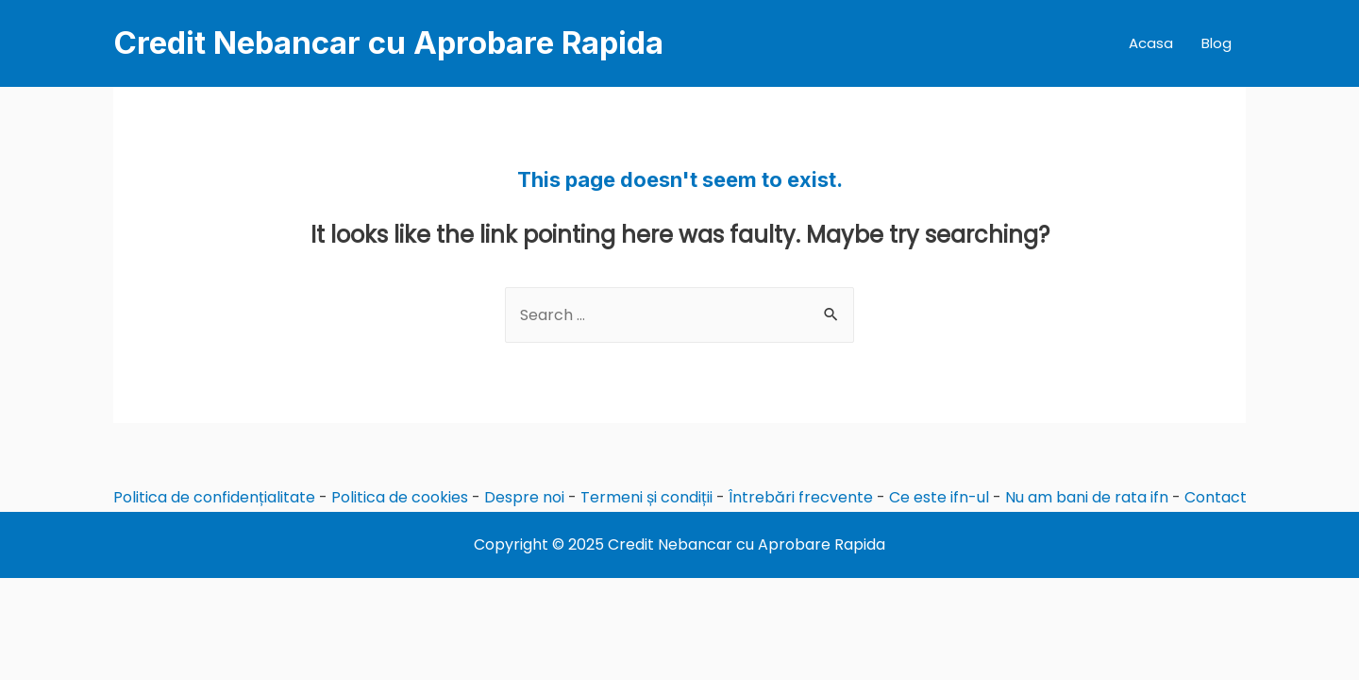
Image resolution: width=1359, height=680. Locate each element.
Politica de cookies (399, 497)
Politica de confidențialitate (214, 497)
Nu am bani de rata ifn (1086, 497)
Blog (1216, 43)
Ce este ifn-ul (939, 497)
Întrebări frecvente (801, 497)
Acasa (1151, 43)
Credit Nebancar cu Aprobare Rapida (388, 42)
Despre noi (524, 497)
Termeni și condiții (646, 497)
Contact (1215, 497)
